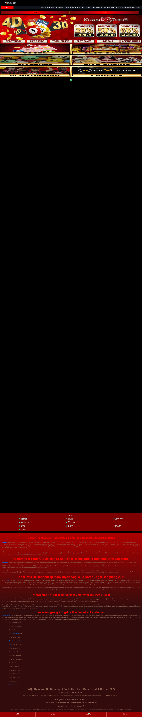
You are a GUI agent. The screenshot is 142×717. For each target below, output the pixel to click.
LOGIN (104, 12)
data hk (7, 580)
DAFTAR (35, 12)
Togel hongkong (6, 615)
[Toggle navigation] (2, 3)
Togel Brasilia (12, 684)
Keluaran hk (5, 562)
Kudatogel (4, 542)
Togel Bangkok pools (14, 641)
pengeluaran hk (8, 598)
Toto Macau (15, 633)
